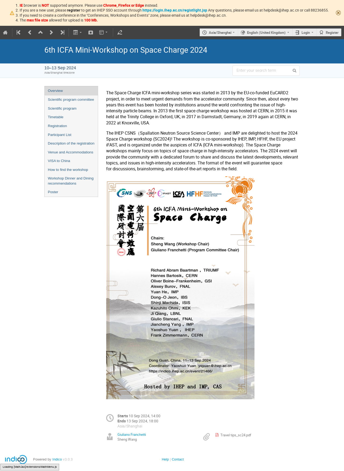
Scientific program (62, 108)
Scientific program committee (71, 100)
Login (306, 32)
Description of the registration (71, 143)
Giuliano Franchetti (131, 434)
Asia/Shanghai (220, 32)
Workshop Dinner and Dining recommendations (71, 180)
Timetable (55, 117)
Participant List (59, 135)
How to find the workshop (68, 170)
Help (165, 459)
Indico (57, 459)
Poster (53, 192)
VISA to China (59, 161)
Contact (178, 459)
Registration (57, 126)
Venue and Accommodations (70, 152)
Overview (55, 91)
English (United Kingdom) (266, 32)
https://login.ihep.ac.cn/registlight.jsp (174, 10)
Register (332, 32)
